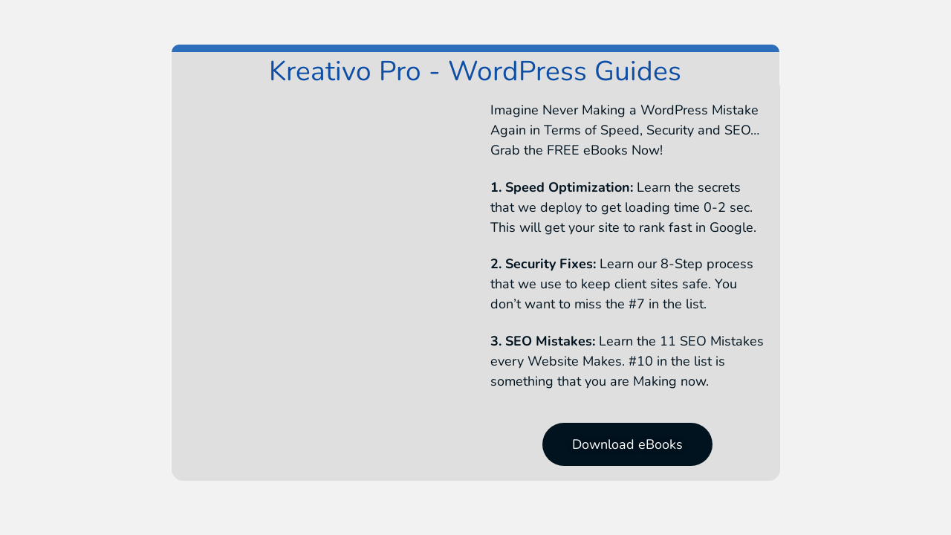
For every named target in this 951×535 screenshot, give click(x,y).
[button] (627, 444)
